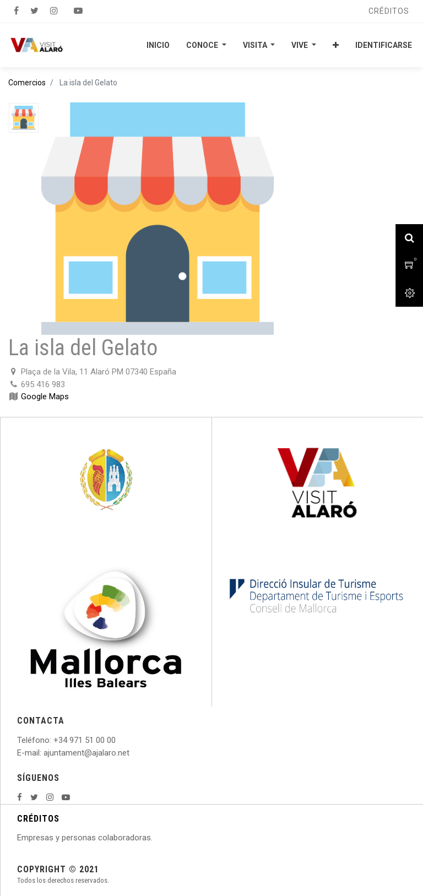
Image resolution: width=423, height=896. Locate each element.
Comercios (27, 82)
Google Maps (45, 396)
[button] (335, 45)
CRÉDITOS (38, 818)
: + (54, 740)
